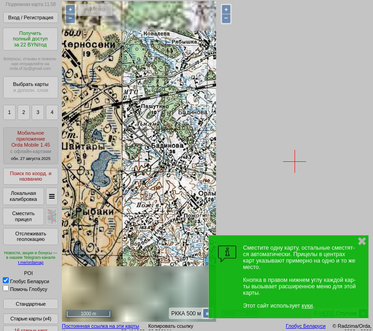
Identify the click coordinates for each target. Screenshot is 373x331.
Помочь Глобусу (25, 289)
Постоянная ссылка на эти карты (100, 326)
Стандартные (30, 304)
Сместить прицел (23, 216)
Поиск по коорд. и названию (30, 176)
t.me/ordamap (31, 262)
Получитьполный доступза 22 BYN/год (30, 38)
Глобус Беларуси (26, 281)
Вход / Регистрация (30, 17)
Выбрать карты (30, 87)
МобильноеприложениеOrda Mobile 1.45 (31, 145)
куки (306, 305)
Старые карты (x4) (30, 318)
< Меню (95, 9)
